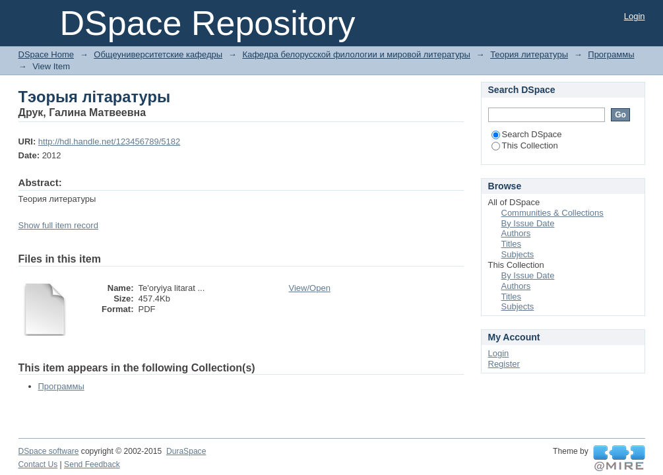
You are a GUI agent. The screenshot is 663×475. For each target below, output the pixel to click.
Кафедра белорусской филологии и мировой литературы (356, 54)
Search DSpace (526, 134)
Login (634, 16)
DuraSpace (186, 451)
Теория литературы (529, 54)
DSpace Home (46, 54)
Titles (511, 244)
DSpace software (48, 451)
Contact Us (38, 464)
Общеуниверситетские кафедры (158, 54)
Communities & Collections (552, 213)
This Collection (524, 145)
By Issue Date (528, 223)
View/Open (310, 288)
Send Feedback (92, 464)
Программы (611, 54)
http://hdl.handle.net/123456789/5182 (109, 141)
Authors (516, 233)
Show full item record (58, 225)
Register (504, 364)
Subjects (517, 254)
